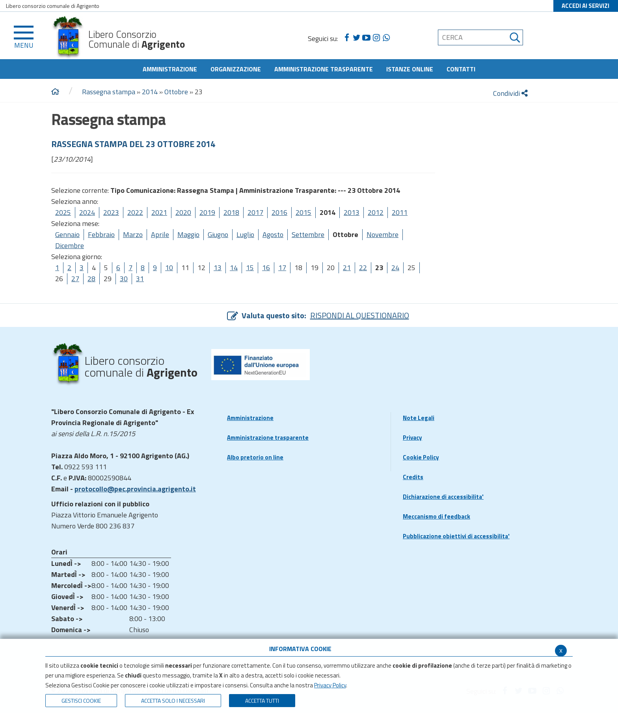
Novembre (382, 234)
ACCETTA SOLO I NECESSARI (173, 700)
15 (250, 267)
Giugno (218, 234)
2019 (207, 212)
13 (218, 267)
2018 (231, 212)
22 (363, 267)
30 (124, 278)
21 (347, 267)
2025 (63, 212)
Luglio (245, 234)
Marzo (133, 234)
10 (169, 267)
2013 (351, 212)
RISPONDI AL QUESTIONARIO (359, 315)
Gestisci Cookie (81, 700)
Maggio (188, 234)
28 (91, 278)
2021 (159, 212)
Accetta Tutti (262, 700)
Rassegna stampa (109, 91)
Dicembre (69, 245)
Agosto (272, 234)
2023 (111, 212)
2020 (183, 212)
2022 (135, 212)
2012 (375, 212)
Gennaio (67, 234)
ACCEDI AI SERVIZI (585, 5)
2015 (303, 212)
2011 (400, 212)
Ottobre (176, 91)
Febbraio (101, 234)
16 (266, 267)
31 (140, 278)
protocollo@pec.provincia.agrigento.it (135, 488)
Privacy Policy (330, 685)
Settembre (308, 234)
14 (234, 267)
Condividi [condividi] (510, 93)
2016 (279, 212)
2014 (150, 91)
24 (395, 267)
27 (75, 278)
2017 (255, 212)
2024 (87, 212)
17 (282, 267)
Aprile (160, 234)
